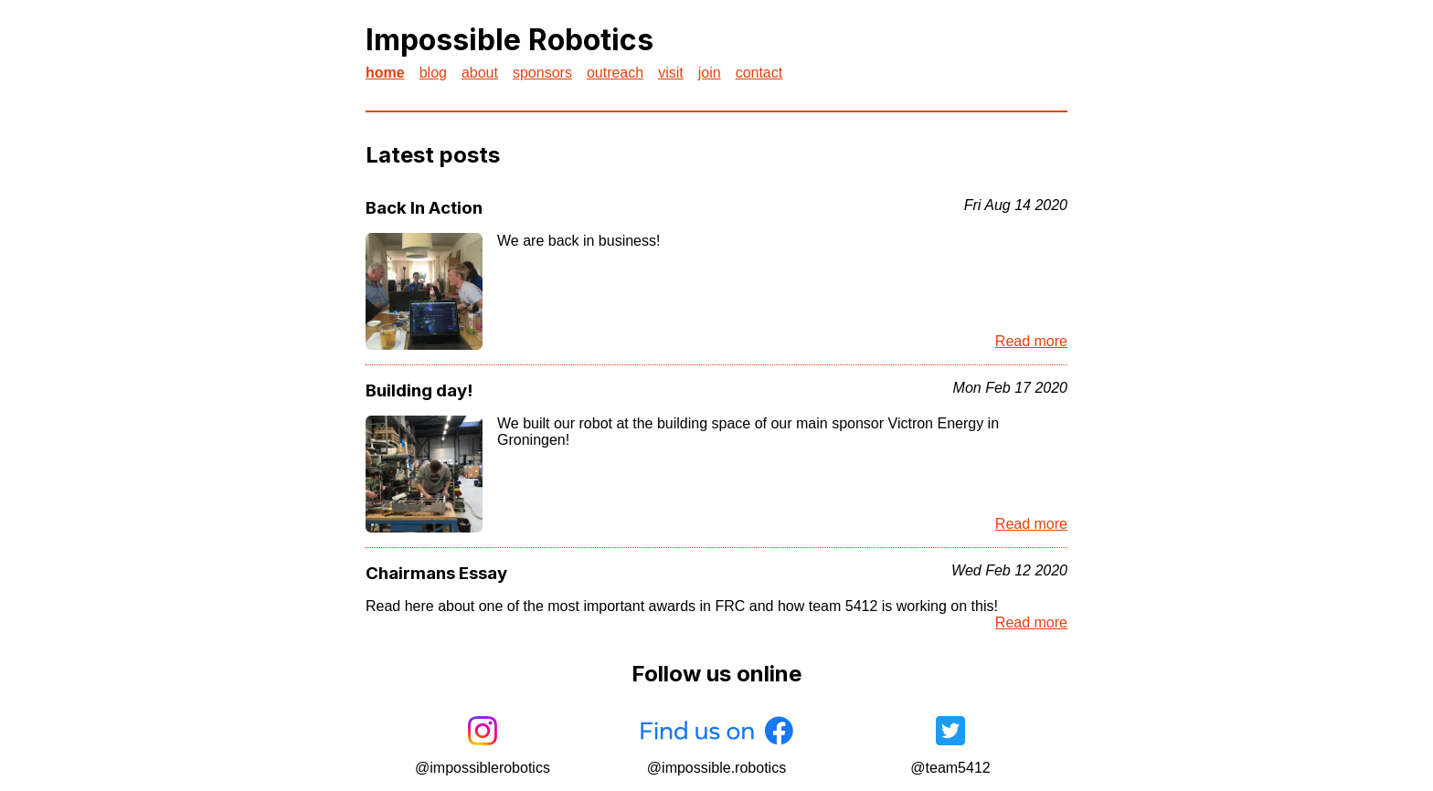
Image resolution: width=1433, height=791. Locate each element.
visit (671, 72)
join (709, 72)
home (385, 72)
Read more (1031, 341)
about (480, 72)
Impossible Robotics (509, 40)
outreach (615, 72)
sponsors (542, 72)
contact (759, 72)
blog (433, 72)
